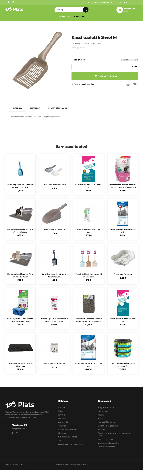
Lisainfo (17, 108)
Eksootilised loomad (67, 429)
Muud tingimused (106, 439)
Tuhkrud (62, 426)
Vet (59, 440)
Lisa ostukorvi (106, 76)
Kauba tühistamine (106, 422)
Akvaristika (63, 422)
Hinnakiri (102, 429)
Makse (101, 415)
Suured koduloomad (67, 437)
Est (119, 3)
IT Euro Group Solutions (15, 465)
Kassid (61, 411)
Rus (125, 3)
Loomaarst (64, 17)
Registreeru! (106, 2)
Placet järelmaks (57, 108)
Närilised (62, 418)
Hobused (62, 433)
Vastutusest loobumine (108, 443)
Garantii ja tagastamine (108, 426)
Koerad (61, 407)
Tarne (100, 418)
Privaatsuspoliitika (106, 447)
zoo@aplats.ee (18, 429)
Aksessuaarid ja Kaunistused (71, 444)
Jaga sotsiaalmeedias (84, 84)
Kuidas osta (103, 411)
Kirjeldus (35, 108)
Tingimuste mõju (106, 407)
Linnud (61, 415)
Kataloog (79, 17)
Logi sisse (93, 2)
